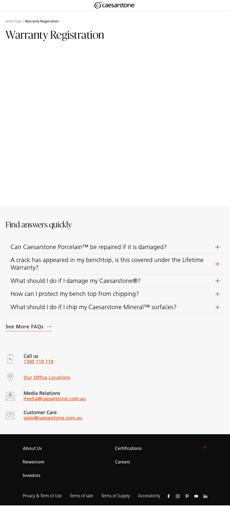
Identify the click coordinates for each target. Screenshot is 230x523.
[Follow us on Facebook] (168, 496)
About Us (32, 448)
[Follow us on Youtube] (196, 496)
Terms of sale (81, 495)
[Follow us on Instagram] (178, 496)
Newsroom (33, 462)
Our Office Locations (47, 378)
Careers (122, 462)
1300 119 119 (38, 362)
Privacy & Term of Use (42, 495)
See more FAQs (29, 327)
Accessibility (149, 495)
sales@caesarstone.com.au (53, 418)
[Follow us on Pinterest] (187, 496)
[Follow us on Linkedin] (205, 496)
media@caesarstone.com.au (55, 399)
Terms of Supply (115, 495)
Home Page (13, 21)
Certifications (128, 448)
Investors (31, 475)
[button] (115, 247)
